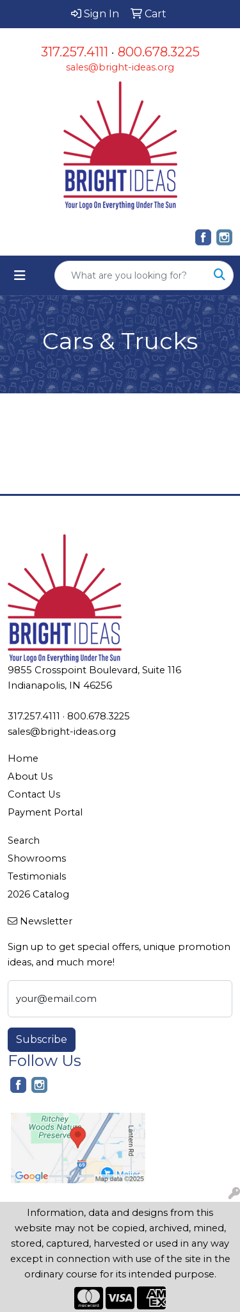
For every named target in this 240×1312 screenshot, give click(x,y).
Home (23, 758)
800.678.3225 (159, 52)
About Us (30, 776)
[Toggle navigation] (19, 275)
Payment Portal (45, 812)
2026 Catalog (38, 894)
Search (24, 840)
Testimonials (37, 876)
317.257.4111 (74, 52)
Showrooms (37, 858)
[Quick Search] (130, 275)
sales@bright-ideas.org (120, 67)
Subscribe (41, 1039)
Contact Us (34, 794)
